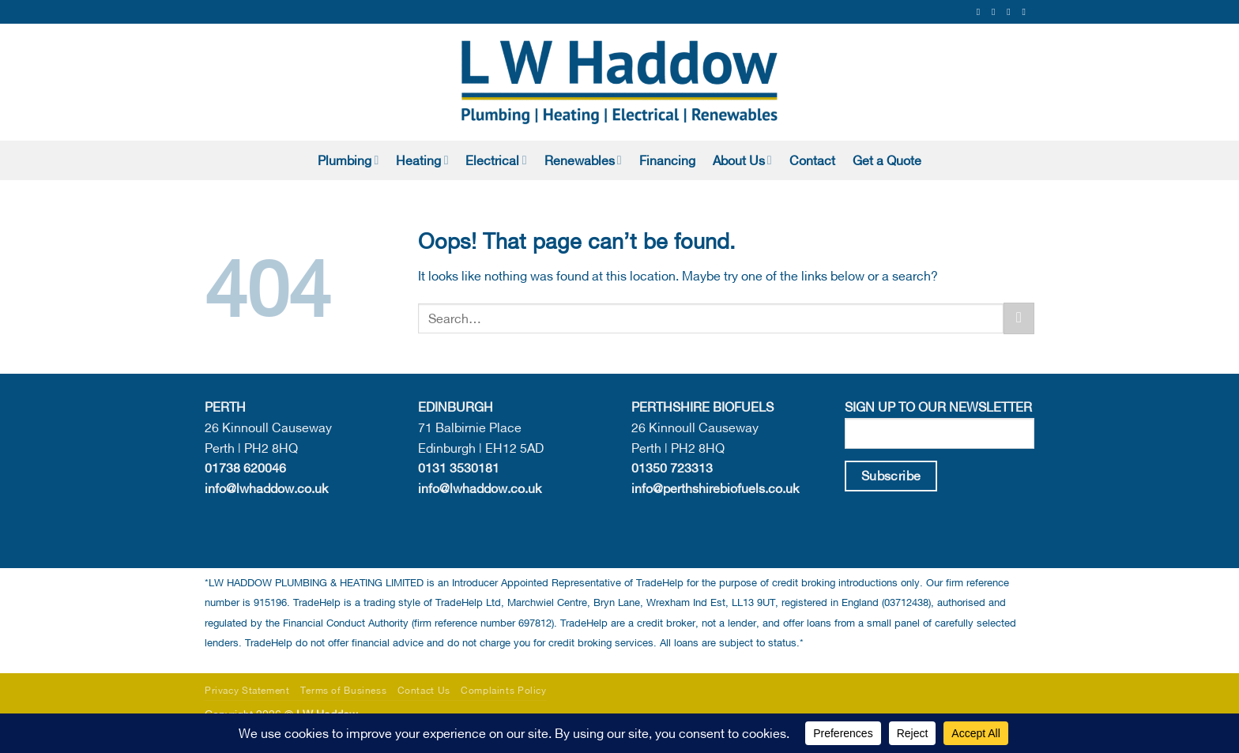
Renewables (583, 160)
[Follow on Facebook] (981, 11)
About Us (742, 160)
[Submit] (1019, 318)
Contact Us (423, 690)
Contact (812, 160)
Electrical (495, 160)
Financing (667, 160)
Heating (422, 160)
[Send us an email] (1011, 11)
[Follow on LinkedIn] (1026, 11)
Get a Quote (887, 160)
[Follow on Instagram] (996, 11)
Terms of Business (343, 690)
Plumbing (348, 160)
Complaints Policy (503, 690)
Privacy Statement (247, 690)
